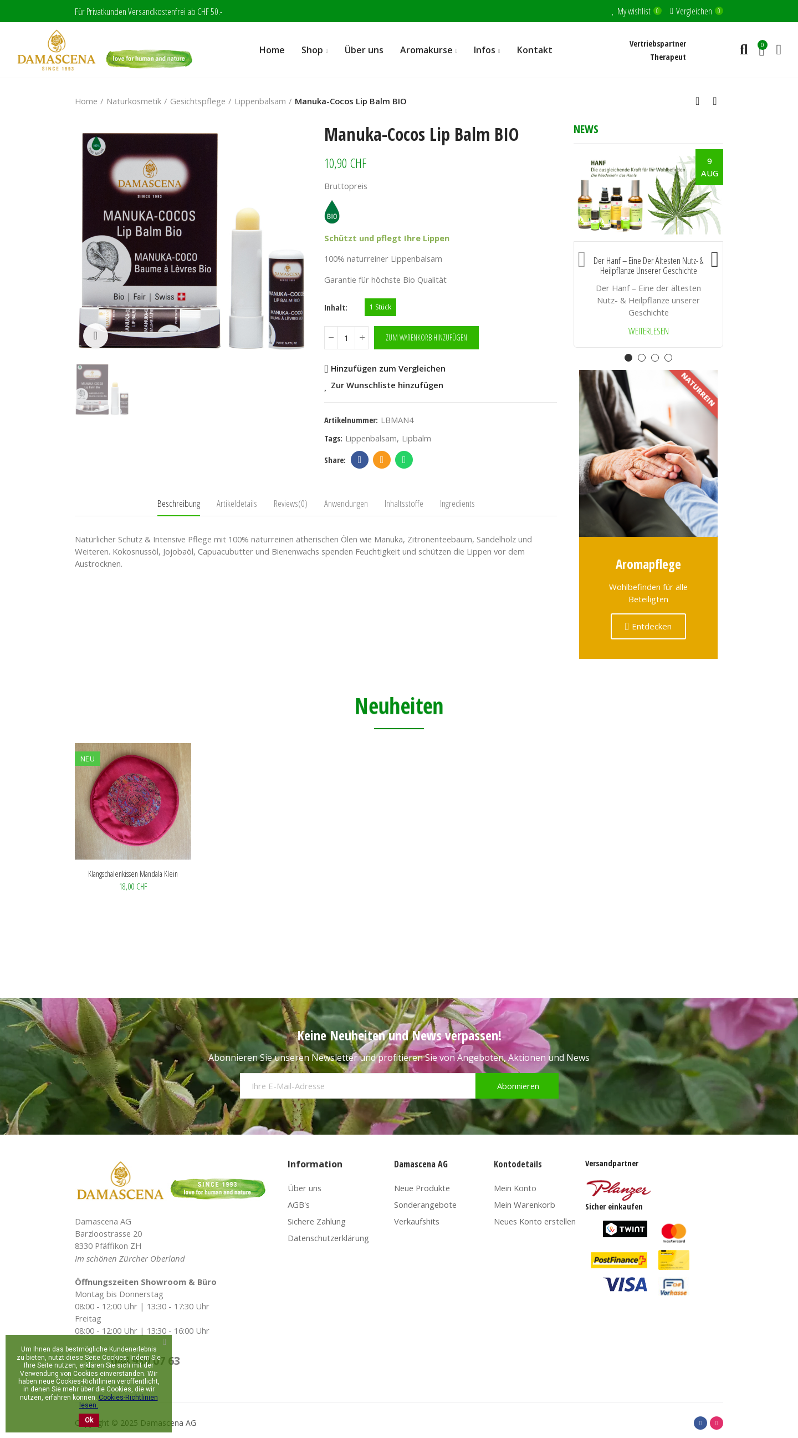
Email (382, 460)
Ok (89, 1420)
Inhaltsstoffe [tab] (404, 503)
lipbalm (416, 438)
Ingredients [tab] (457, 503)
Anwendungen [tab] (346, 503)
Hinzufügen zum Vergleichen (388, 368)
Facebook (360, 460)
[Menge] (346, 337)
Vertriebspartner (658, 43)
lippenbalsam (371, 438)
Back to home (701, 100)
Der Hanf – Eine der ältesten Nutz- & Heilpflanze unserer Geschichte (648, 266)
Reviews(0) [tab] (291, 503)
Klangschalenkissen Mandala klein (133, 873)
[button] (582, 256)
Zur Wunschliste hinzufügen (387, 385)
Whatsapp (404, 460)
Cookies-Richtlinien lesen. (118, 1401)
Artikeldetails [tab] (237, 503)
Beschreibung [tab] (178, 503)
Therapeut (668, 56)
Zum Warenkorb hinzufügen (426, 337)
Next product (715, 100)
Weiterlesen (648, 331)
